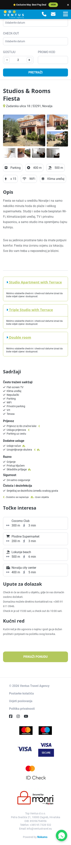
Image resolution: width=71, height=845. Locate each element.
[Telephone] (44, 14)
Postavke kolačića (21, 693)
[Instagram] (19, 716)
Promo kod (46, 52)
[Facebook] (12, 716)
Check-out (11, 33)
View (53, 4)
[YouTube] (27, 716)
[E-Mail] (53, 14)
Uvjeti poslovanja (20, 701)
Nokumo (42, 837)
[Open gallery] (24, 130)
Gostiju (9, 52)
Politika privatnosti (22, 708)
